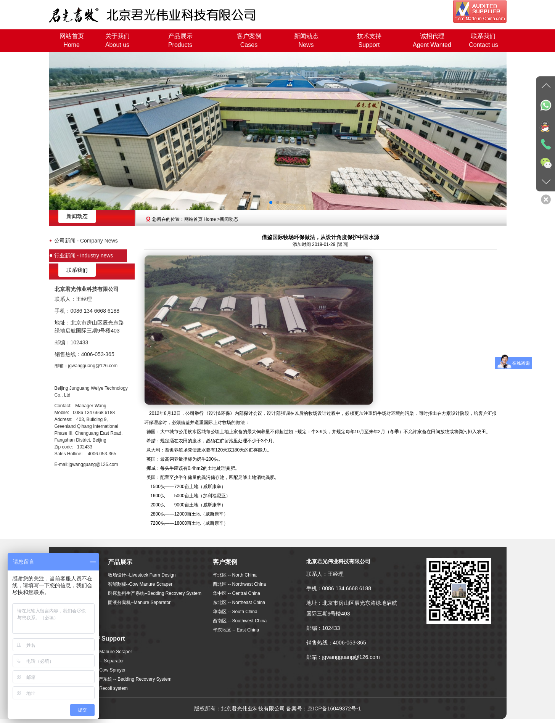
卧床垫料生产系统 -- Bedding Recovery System (124, 679)
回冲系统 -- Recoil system (102, 688)
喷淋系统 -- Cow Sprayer (101, 670)
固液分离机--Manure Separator (139, 602)
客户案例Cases (249, 40)
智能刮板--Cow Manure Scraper (140, 584)
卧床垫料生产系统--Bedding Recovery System (154, 593)
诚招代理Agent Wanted (432, 40)
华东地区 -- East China (236, 630)
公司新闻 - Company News (86, 239)
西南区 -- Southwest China (240, 620)
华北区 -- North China (235, 575)
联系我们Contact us (483, 40)
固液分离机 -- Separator (100, 661)
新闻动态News (306, 40)
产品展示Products (180, 40)
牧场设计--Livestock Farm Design (142, 575)
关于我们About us (117, 40)
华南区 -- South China (235, 611)
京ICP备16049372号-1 (334, 708)
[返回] (343, 244)
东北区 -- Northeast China (239, 602)
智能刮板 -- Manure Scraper (104, 651)
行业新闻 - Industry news (83, 251)
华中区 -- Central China (236, 593)
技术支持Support (369, 40)
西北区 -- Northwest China (239, 584)
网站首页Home (72, 40)
